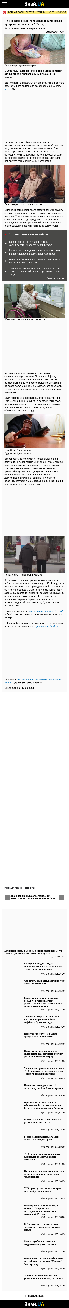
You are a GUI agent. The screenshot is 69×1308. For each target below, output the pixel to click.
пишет (7, 89)
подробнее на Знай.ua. (46, 626)
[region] (34, 114)
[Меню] (4, 3)
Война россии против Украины (26, 12)
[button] (7, 897)
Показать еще (55, 278)
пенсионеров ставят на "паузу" (46, 611)
